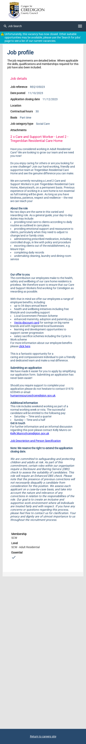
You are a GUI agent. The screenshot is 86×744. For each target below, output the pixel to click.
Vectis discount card (26, 322)
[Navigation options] (80, 26)
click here (24, 346)
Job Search (12, 26)
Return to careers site (43, 736)
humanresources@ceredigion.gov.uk (32, 395)
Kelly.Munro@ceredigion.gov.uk (29, 433)
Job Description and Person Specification (35, 441)
